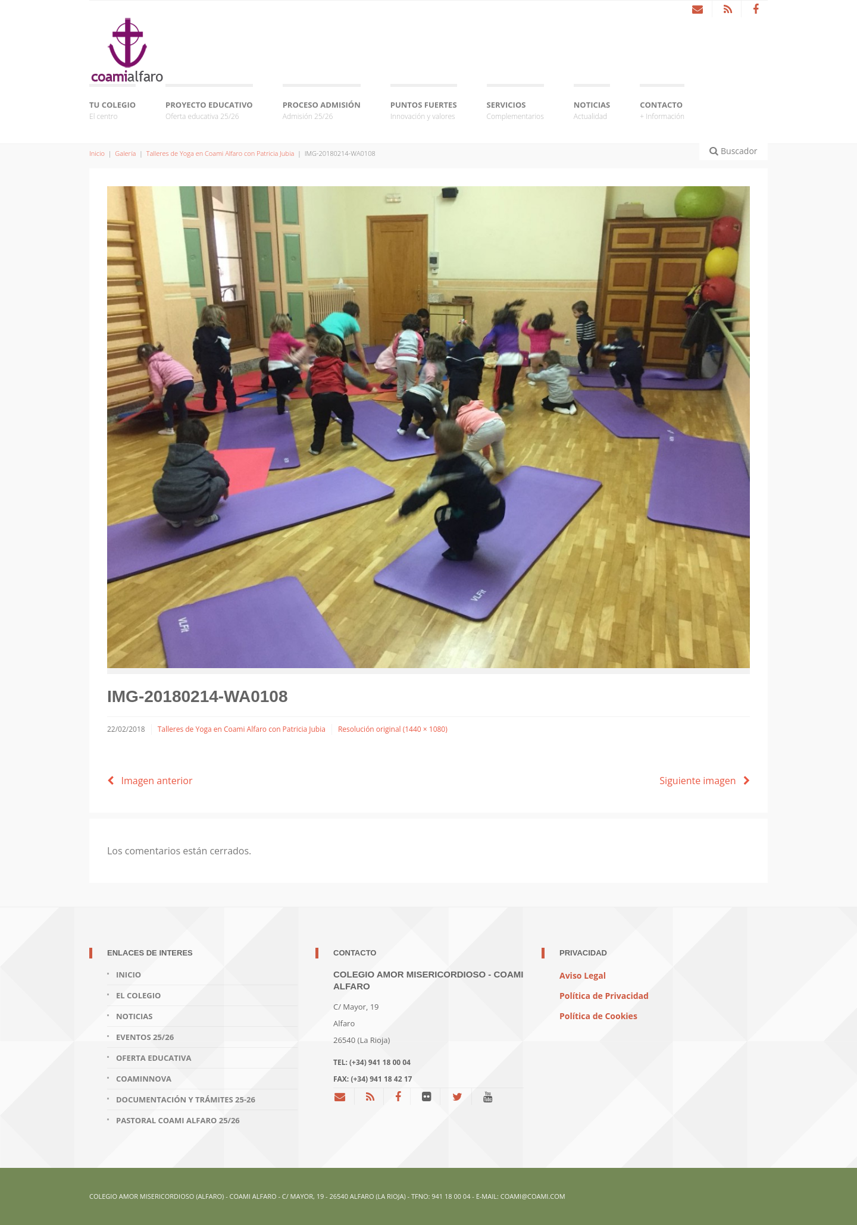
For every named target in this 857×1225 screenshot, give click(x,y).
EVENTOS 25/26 (145, 1037)
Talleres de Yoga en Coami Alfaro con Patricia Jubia (220, 153)
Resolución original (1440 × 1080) (393, 729)
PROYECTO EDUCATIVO (209, 111)
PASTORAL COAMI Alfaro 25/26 (178, 1120)
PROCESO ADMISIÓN (322, 111)
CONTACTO (662, 111)
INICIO (128, 974)
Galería (125, 153)
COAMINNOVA (143, 1078)
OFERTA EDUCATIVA (153, 1057)
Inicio (97, 153)
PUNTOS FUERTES (423, 111)
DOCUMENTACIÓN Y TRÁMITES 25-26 (185, 1099)
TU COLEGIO (112, 111)
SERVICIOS (515, 111)
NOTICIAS (592, 111)
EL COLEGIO (138, 995)
